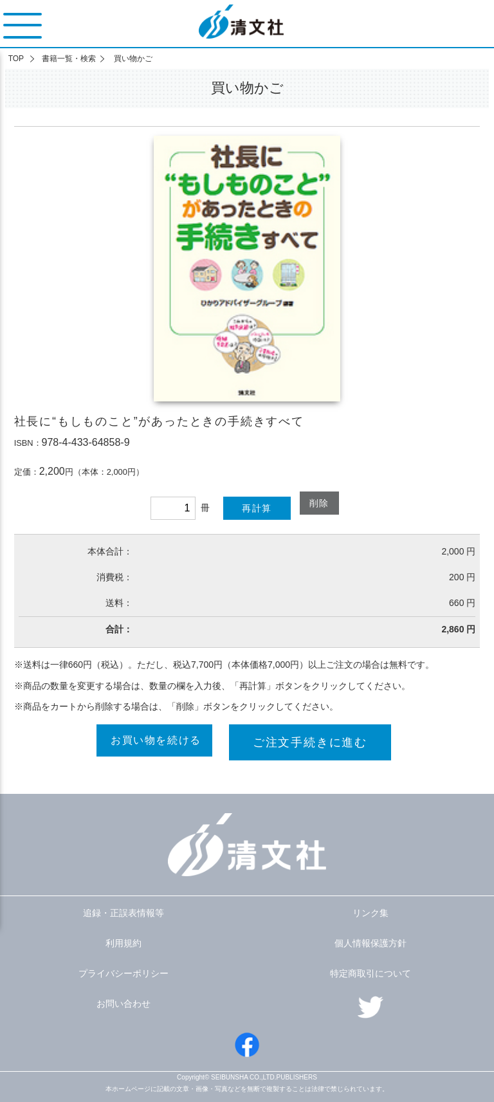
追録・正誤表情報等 (123, 913)
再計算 (256, 508)
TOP (16, 58)
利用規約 (123, 943)
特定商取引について (370, 973)
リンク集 (370, 913)
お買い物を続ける (156, 740)
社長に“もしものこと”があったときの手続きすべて (159, 421)
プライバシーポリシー (123, 973)
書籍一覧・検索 (69, 58)
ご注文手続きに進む (310, 742)
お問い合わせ (123, 1003)
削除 (319, 503)
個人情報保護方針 (370, 943)
